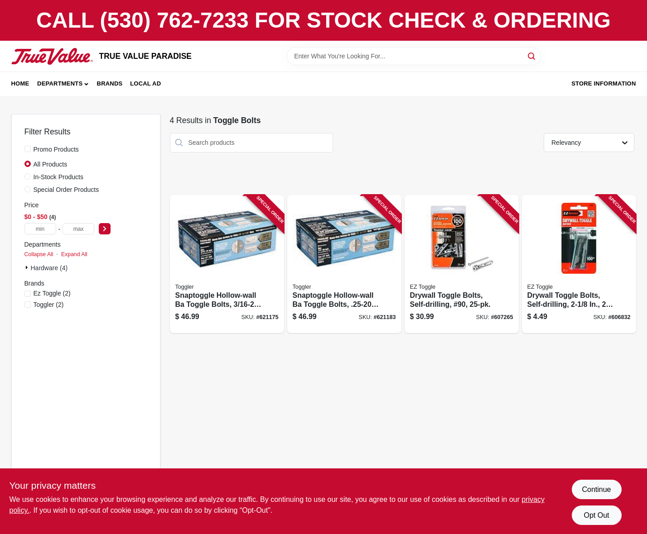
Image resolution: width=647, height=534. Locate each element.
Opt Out (596, 515)
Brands (110, 83)
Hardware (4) (49, 268)
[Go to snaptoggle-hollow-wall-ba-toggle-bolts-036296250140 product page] (344, 264)
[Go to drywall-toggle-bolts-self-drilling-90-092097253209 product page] (462, 264)
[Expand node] (27, 267)
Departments (59, 83)
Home (20, 83)
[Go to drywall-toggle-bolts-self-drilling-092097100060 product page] (579, 264)
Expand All (74, 254)
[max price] (78, 228)
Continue (596, 489)
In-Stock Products (59, 177)
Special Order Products (66, 189)
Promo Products (56, 149)
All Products (51, 164)
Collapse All (38, 254)
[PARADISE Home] (52, 56)
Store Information (603, 83)
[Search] (532, 55)
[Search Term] (414, 56)
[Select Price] (105, 228)
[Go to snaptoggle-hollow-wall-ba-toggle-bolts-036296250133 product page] (227, 264)
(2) (52, 293)
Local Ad (145, 83)
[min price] (40, 228)
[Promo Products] (27, 149)
